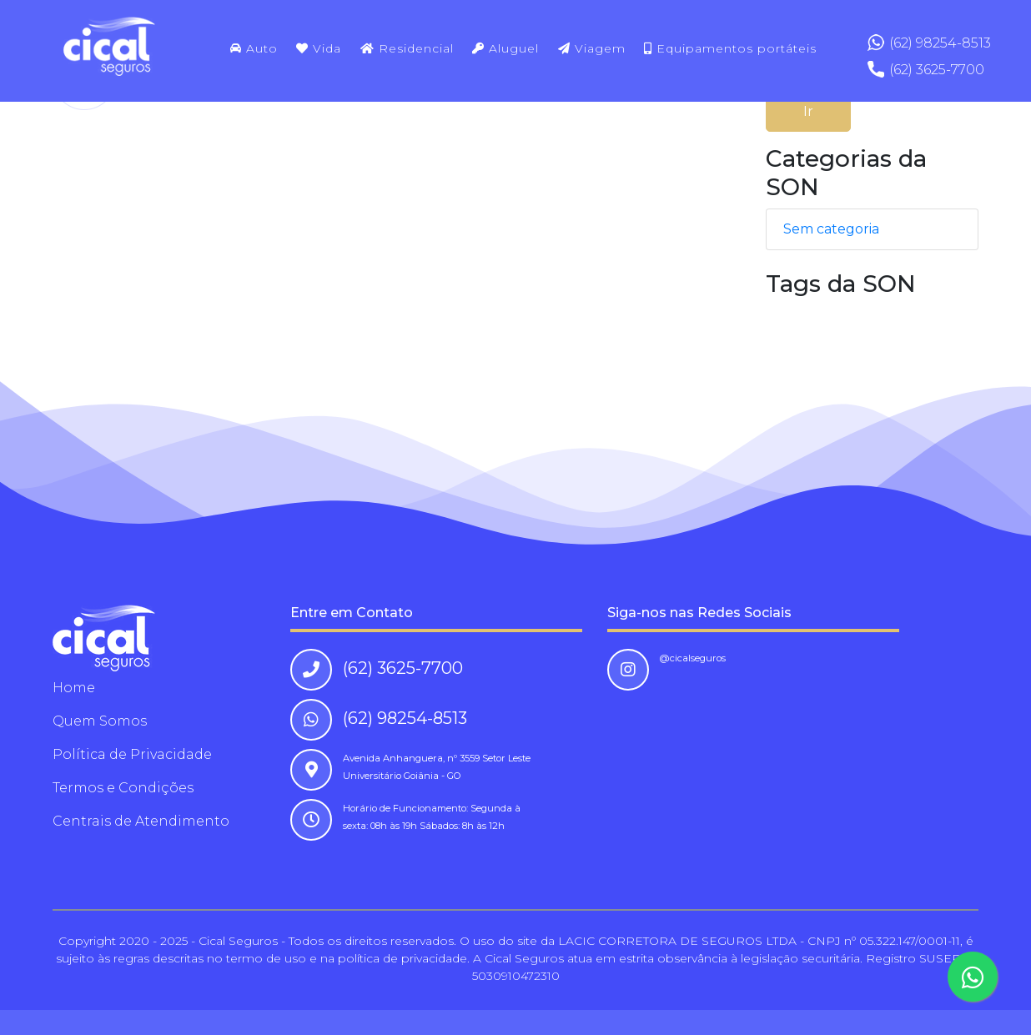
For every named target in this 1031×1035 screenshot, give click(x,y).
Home (74, 688)
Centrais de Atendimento (141, 821)
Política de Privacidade (132, 754)
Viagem (592, 48)
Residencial (407, 48)
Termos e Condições (123, 788)
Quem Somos (100, 721)
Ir (808, 111)
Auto (254, 48)
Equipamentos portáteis (730, 48)
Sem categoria (831, 229)
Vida (318, 48)
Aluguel (505, 48)
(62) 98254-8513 (940, 43)
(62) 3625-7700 (936, 70)
